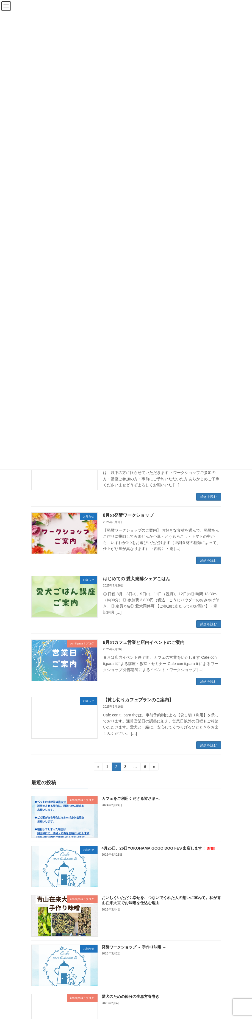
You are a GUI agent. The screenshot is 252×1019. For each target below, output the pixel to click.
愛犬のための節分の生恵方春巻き (130, 997)
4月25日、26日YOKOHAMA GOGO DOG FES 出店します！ (158, 848)
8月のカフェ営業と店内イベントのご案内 (144, 642)
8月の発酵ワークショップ (128, 515)
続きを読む (208, 497)
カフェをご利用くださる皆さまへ (130, 799)
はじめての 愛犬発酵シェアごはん (136, 578)
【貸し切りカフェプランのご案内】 (138, 699)
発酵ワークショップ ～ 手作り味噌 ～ (133, 947)
